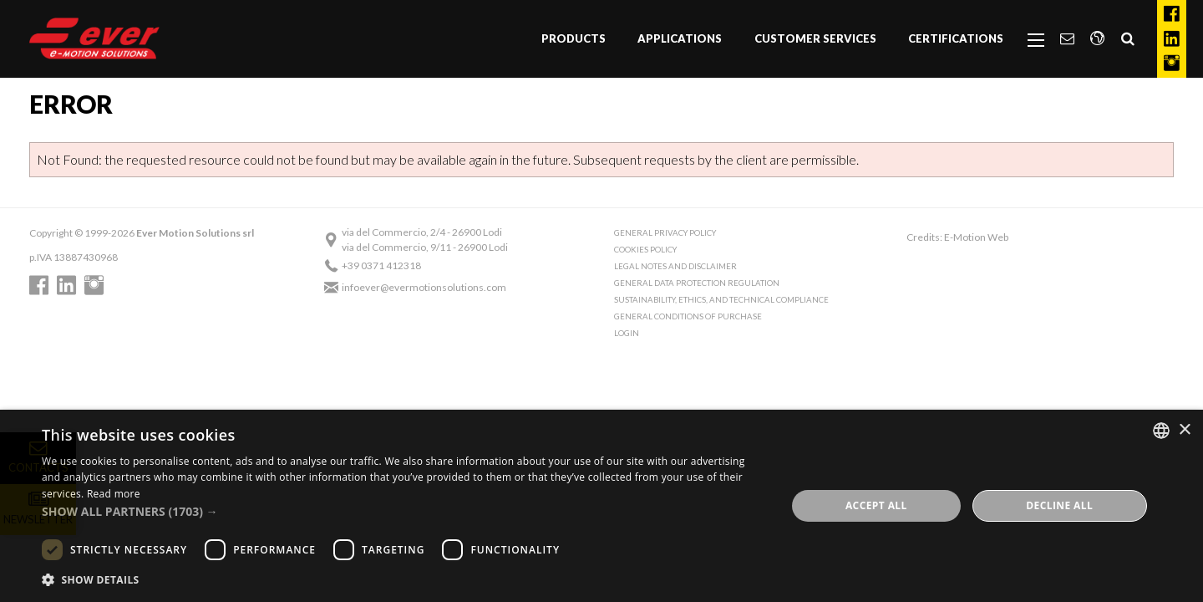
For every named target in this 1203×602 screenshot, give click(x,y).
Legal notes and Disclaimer (675, 266)
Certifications (955, 38)
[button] (403, 511)
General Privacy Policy (665, 232)
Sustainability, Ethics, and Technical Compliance (721, 299)
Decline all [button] (1059, 505)
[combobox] (1161, 430)
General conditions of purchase (688, 316)
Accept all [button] (876, 505)
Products (573, 38)
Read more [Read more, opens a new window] (113, 494)
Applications (679, 38)
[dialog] (601, 506)
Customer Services (815, 38)
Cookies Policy (645, 249)
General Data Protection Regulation (696, 283)
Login (626, 333)
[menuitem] (573, 39)
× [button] (1184, 430)
